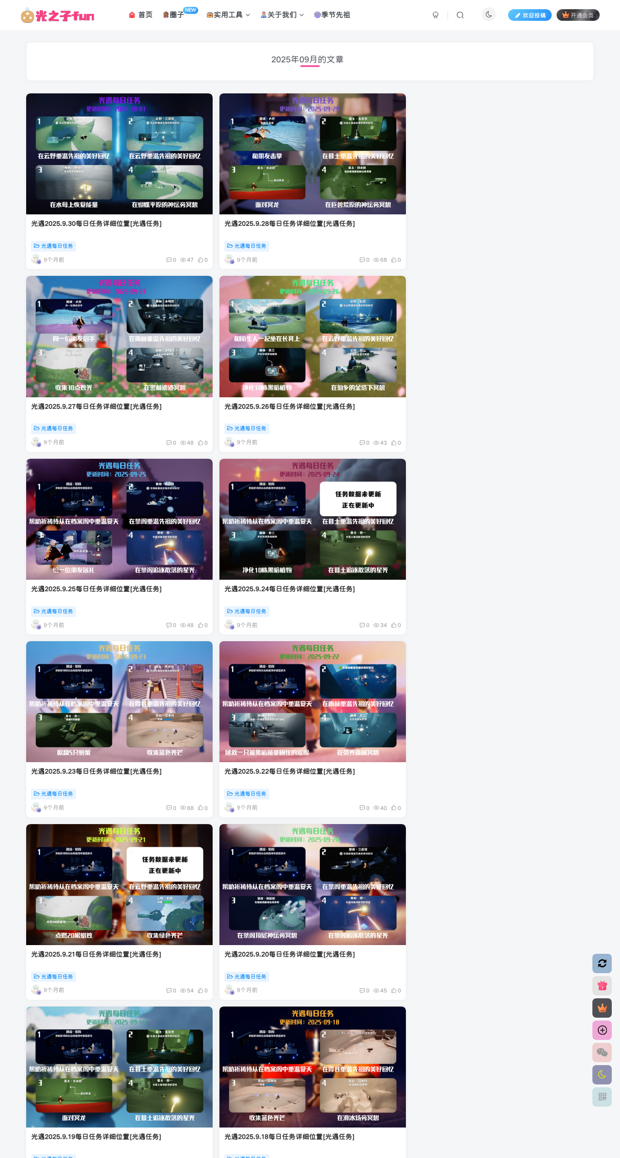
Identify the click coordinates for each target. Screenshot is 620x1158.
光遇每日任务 (54, 213)
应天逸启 (270, 1073)
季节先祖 (334, 16)
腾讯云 (306, 1073)
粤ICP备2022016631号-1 (378, 1073)
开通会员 (576, 16)
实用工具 (231, 16)
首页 (142, 16)
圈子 (182, 14)
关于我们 (285, 16)
